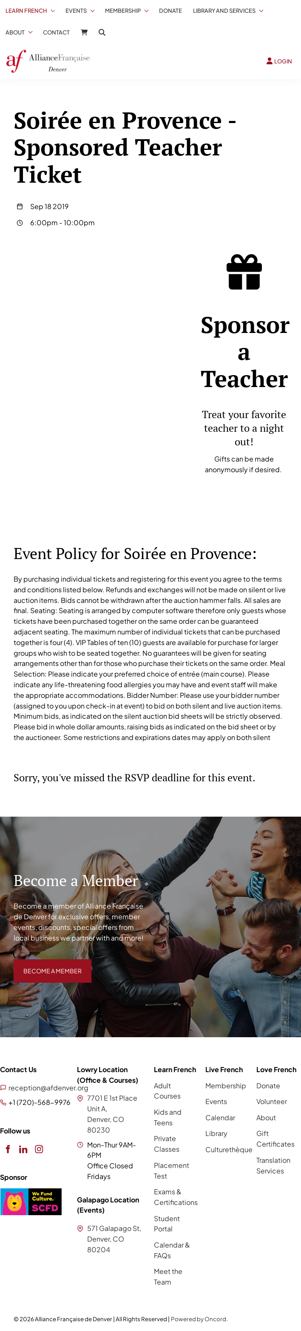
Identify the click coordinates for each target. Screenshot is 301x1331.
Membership (123, 10)
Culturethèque (229, 1149)
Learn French (26, 10)
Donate (170, 10)
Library (216, 1133)
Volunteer (271, 1101)
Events (76, 10)
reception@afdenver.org (48, 1087)
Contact (56, 32)
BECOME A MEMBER (46, 964)
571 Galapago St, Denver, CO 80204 (114, 1239)
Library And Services (224, 10)
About (15, 32)
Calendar (220, 1117)
